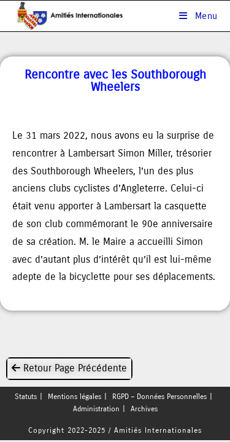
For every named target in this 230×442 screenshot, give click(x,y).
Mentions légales (74, 398)
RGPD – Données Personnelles (159, 398)
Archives (144, 410)
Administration (96, 410)
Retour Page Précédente (69, 368)
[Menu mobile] (198, 15)
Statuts (26, 398)
